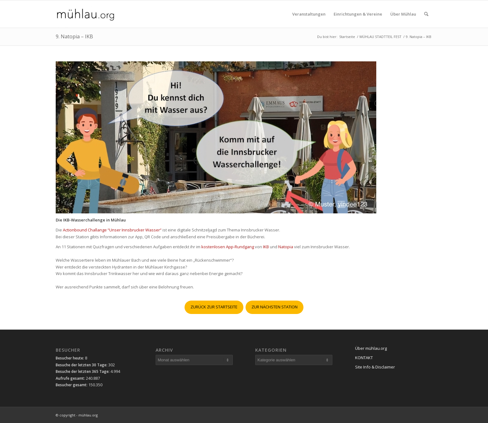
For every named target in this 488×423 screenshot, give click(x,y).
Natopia (286, 247)
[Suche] (426, 14)
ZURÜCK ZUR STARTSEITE (213, 307)
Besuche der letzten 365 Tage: (83, 371)
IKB (266, 247)
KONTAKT (364, 357)
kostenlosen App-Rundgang (227, 247)
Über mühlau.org (371, 348)
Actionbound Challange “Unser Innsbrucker (104, 230)
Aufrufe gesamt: (71, 378)
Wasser (152, 230)
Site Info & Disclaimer (375, 367)
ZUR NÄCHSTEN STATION (274, 307)
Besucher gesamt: (72, 384)
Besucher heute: (70, 358)
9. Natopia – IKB (74, 36)
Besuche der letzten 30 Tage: (82, 365)
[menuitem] (309, 14)
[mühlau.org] (85, 14)
